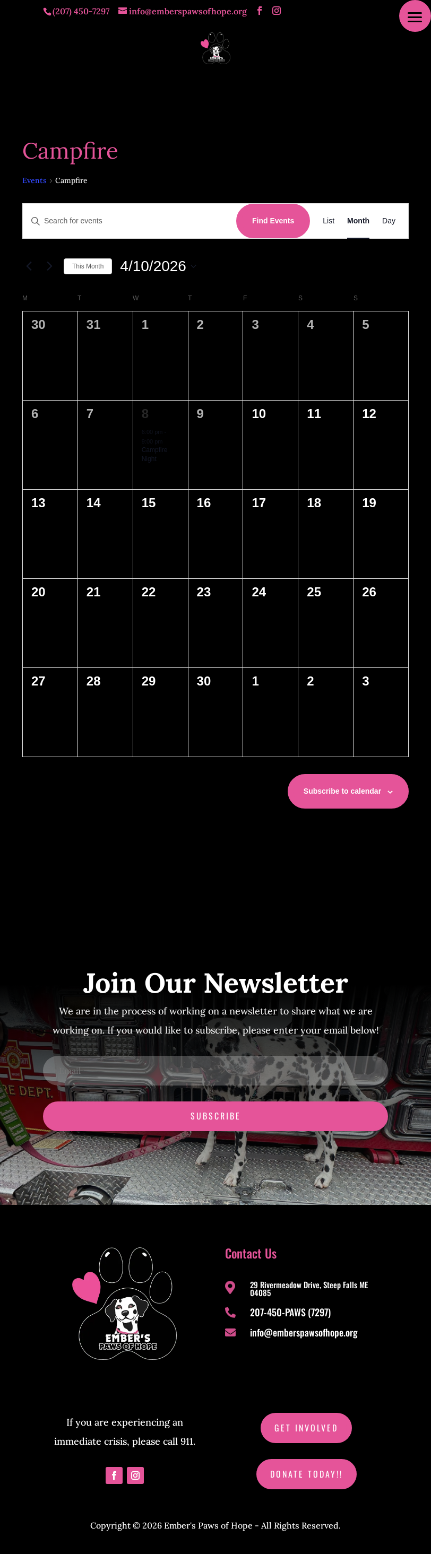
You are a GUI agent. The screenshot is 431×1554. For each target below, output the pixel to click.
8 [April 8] (145, 413)
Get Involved (306, 1427)
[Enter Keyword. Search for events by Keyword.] (129, 221)
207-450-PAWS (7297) (290, 1312)
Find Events (273, 220)
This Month (88, 266)
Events (34, 180)
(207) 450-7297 (81, 11)
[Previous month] (28, 266)
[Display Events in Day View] (388, 221)
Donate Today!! (306, 1474)
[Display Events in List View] (328, 221)
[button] (415, 16)
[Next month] (49, 266)
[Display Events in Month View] (358, 221)
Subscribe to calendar (342, 791)
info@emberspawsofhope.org (304, 1332)
